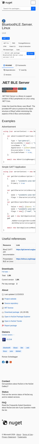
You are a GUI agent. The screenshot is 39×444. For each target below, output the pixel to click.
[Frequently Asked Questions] (4, 402)
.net (27, 348)
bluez (15, 348)
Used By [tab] (23, 70)
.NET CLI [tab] (6, 43)
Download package (12, 312)
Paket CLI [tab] (13, 46)
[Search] (33, 9)
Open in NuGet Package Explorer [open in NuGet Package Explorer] (17, 317)
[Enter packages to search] (16, 9)
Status (5, 392)
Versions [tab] (7, 75)
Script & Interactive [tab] (24, 46)
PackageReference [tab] (24, 43)
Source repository (11, 303)
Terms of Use (28, 434)
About (18, 434)
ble (22, 348)
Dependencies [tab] (9, 70)
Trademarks (22, 437)
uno (11, 351)
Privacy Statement (9, 437)
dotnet (18, 351)
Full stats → (6, 272)
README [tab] (8, 65)
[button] (30, 53)
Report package (11, 326)
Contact (6, 381)
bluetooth (6, 348)
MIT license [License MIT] (9, 308)
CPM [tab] (4, 46)
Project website (10, 299)
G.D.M (9, 339)
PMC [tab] (13, 43)
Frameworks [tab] (21, 65)
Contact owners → (8, 335)
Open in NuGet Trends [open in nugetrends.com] (13, 321)
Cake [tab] (18, 50)
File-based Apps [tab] (8, 50)
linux (5, 351)
